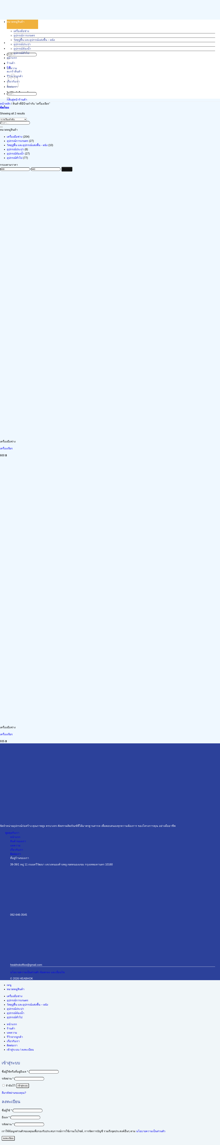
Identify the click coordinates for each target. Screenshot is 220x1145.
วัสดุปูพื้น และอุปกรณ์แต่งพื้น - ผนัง (27, 145)
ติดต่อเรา (12, 1045)
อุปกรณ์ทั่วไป (21, 53)
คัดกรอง (67, 169)
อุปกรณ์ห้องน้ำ (22, 48)
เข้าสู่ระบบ (23, 1085)
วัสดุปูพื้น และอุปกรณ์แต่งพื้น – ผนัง (34, 39)
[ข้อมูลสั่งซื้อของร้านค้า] (13, 119)
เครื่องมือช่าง (21, 31)
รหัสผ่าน (8, 1078)
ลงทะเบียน (8, 1138)
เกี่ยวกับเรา (13, 1041)
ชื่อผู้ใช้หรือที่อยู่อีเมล (15, 1071)
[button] (4, 107)
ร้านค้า (11, 63)
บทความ (12, 68)
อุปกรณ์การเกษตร (24, 35)
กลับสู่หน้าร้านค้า (17, 99)
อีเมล (6, 1117)
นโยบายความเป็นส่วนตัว (150, 1131)
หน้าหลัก (5, 103)
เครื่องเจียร (6, 448)
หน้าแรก (12, 57)
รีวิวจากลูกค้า (15, 1036)
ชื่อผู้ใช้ (7, 1110)
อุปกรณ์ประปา (22, 44)
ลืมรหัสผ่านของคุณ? (14, 1092)
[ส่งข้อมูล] (8, 98)
